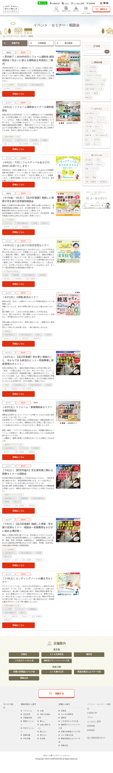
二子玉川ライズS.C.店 (24, 670)
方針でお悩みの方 (91, 140)
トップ (8, 36)
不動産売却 (89, 122)
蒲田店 (96, 93)
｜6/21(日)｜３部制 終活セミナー (22, 301)
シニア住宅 (89, 118)
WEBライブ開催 (91, 182)
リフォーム (100, 118)
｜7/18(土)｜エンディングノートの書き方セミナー (27, 589)
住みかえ (100, 169)
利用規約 (91, 740)
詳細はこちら (18, 95)
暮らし (104, 140)
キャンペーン (90, 178)
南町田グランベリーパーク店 (95, 80)
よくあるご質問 (79, 3)
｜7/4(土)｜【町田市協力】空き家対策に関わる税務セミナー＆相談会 (27, 478)
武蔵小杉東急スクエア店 (94, 89)
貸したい (88, 149)
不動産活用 (89, 169)
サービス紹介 (54, 12)
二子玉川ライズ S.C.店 (93, 76)
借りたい (88, 131)
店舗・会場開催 (91, 187)
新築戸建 (103, 136)
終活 (98, 165)
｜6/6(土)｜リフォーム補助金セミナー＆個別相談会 (27, 110)
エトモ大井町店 (91, 67)
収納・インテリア (91, 174)
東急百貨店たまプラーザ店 (94, 85)
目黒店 (88, 93)
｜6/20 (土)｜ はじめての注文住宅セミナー (27, 249)
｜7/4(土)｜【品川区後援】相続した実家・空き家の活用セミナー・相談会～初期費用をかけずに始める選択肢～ (27, 535)
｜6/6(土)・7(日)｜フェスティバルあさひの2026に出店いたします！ (28, 166)
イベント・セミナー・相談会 (84, 13)
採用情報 (92, 3)
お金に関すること (91, 114)
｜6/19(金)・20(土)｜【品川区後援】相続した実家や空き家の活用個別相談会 (27, 202)
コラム (66, 3)
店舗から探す (74, 12)
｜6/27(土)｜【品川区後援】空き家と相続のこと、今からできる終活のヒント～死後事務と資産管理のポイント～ (28, 365)
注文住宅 (88, 145)
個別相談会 (89, 191)
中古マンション (91, 127)
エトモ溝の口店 (91, 71)
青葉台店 (88, 98)
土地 (97, 131)
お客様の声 (56, 3)
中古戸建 (103, 127)
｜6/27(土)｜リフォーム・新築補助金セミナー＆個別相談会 (28, 414)
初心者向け (89, 165)
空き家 (97, 145)
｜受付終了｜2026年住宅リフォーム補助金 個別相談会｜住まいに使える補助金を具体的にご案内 (27, 61)
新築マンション (91, 136)
